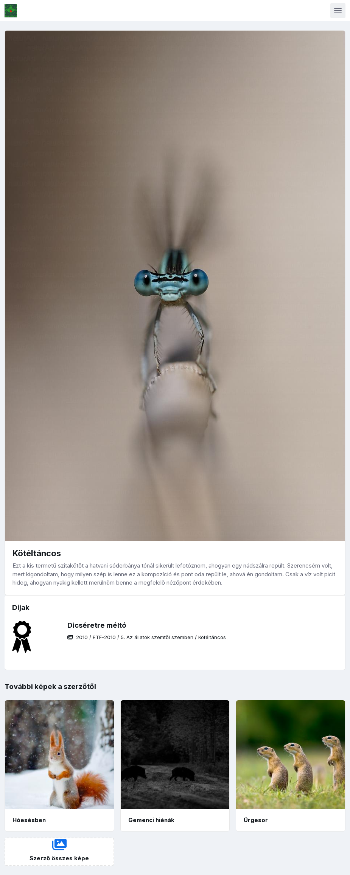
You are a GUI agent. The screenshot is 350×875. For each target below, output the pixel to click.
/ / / (146, 637)
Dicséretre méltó (96, 625)
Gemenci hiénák (151, 820)
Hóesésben (29, 820)
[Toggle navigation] (337, 10)
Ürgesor (256, 820)
